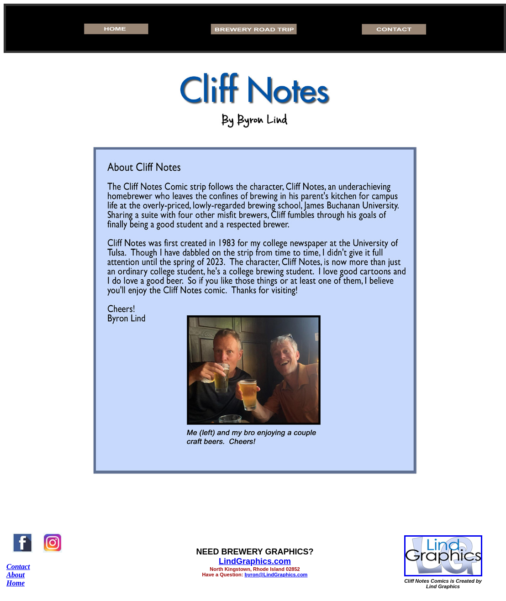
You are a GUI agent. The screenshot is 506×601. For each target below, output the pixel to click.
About (15, 575)
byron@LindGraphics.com (276, 574)
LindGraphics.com (255, 561)
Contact (18, 566)
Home (15, 583)
